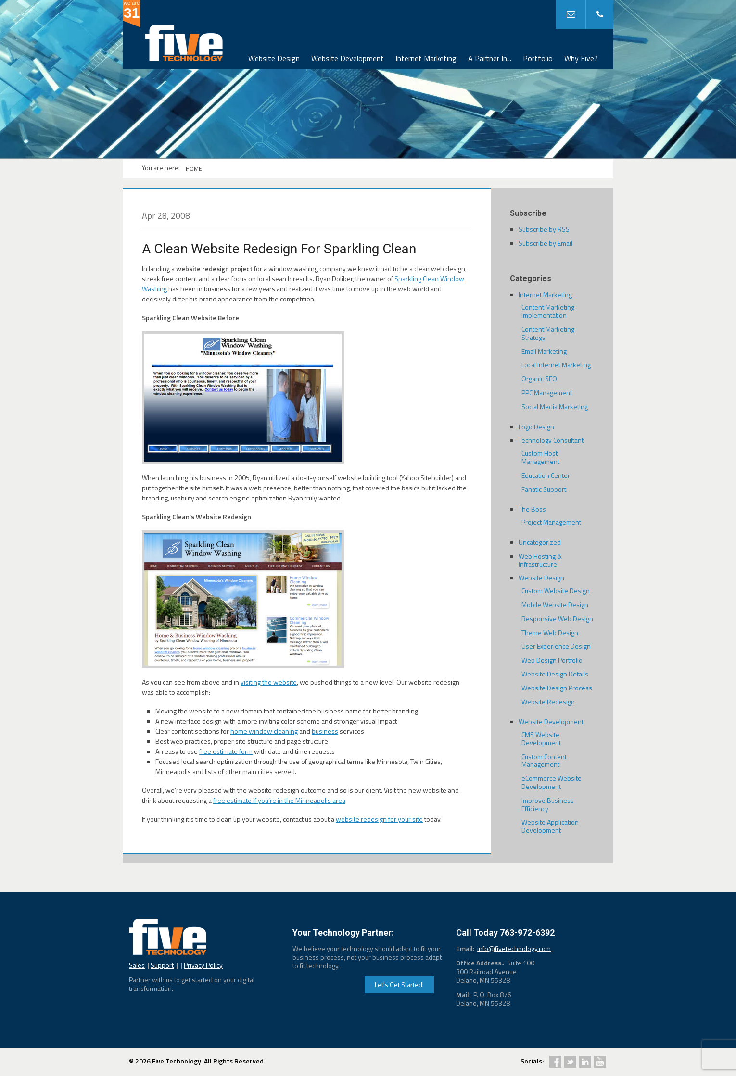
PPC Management (546, 393)
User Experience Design (556, 646)
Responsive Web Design (557, 618)
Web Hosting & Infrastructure (540, 560)
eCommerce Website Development (551, 782)
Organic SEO (539, 379)
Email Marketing (544, 351)
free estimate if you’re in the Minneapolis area (279, 800)
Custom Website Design (555, 591)
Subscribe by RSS (544, 229)
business (325, 731)
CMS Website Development (541, 738)
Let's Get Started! (399, 984)
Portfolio (538, 58)
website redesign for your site (379, 819)
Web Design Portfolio (552, 660)
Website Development (347, 58)
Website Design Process (556, 688)
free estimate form (226, 751)
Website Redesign (548, 702)
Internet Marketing (426, 58)
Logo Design (536, 427)
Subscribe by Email (545, 243)
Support (162, 965)
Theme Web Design (549, 632)
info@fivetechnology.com (514, 948)
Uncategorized (540, 542)
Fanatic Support (543, 489)
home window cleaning (264, 731)
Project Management (551, 522)
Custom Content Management (544, 760)
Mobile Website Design (554, 605)
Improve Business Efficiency (547, 804)
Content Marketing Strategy (547, 333)
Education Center (545, 475)
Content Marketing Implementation (547, 311)
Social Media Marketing (554, 406)
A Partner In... (489, 58)
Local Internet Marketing (556, 365)
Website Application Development (550, 826)
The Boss (532, 509)
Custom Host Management (540, 457)
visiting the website (269, 682)
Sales (137, 965)
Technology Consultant (551, 440)
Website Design (274, 58)
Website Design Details (554, 674)
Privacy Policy (203, 965)
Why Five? (581, 58)
